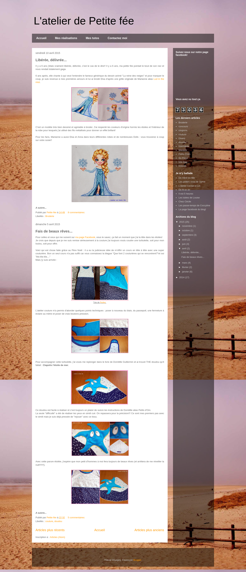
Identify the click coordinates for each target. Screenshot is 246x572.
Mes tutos (92, 38)
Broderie (49, 216)
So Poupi (183, 158)
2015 (182, 222)
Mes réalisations (66, 38)
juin (184, 244)
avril (184, 248)
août (184, 239)
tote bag (183, 162)
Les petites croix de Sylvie (192, 181)
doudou (58, 521)
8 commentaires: (77, 212)
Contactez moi (117, 38)
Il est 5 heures (186, 193)
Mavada (183, 150)
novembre (187, 226)
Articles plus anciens (149, 530)
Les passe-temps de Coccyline (194, 205)
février (185, 267)
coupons (183, 130)
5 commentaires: (77, 517)
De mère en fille (187, 177)
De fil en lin (184, 189)
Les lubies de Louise (189, 197)
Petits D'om (184, 154)
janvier (186, 271)
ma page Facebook (85, 237)
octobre (186, 230)
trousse (182, 165)
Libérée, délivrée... (51, 60)
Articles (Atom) (57, 537)
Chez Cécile (185, 201)
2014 (182, 277)
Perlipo (103, 302)
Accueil (41, 38)
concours (183, 126)
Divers (182, 138)
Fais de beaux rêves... (54, 231)
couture (49, 521)
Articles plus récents (50, 530)
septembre (188, 235)
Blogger (137, 560)
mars (185, 262)
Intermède (184, 146)
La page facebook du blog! (192, 209)
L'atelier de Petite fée (84, 21)
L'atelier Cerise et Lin (189, 185)
